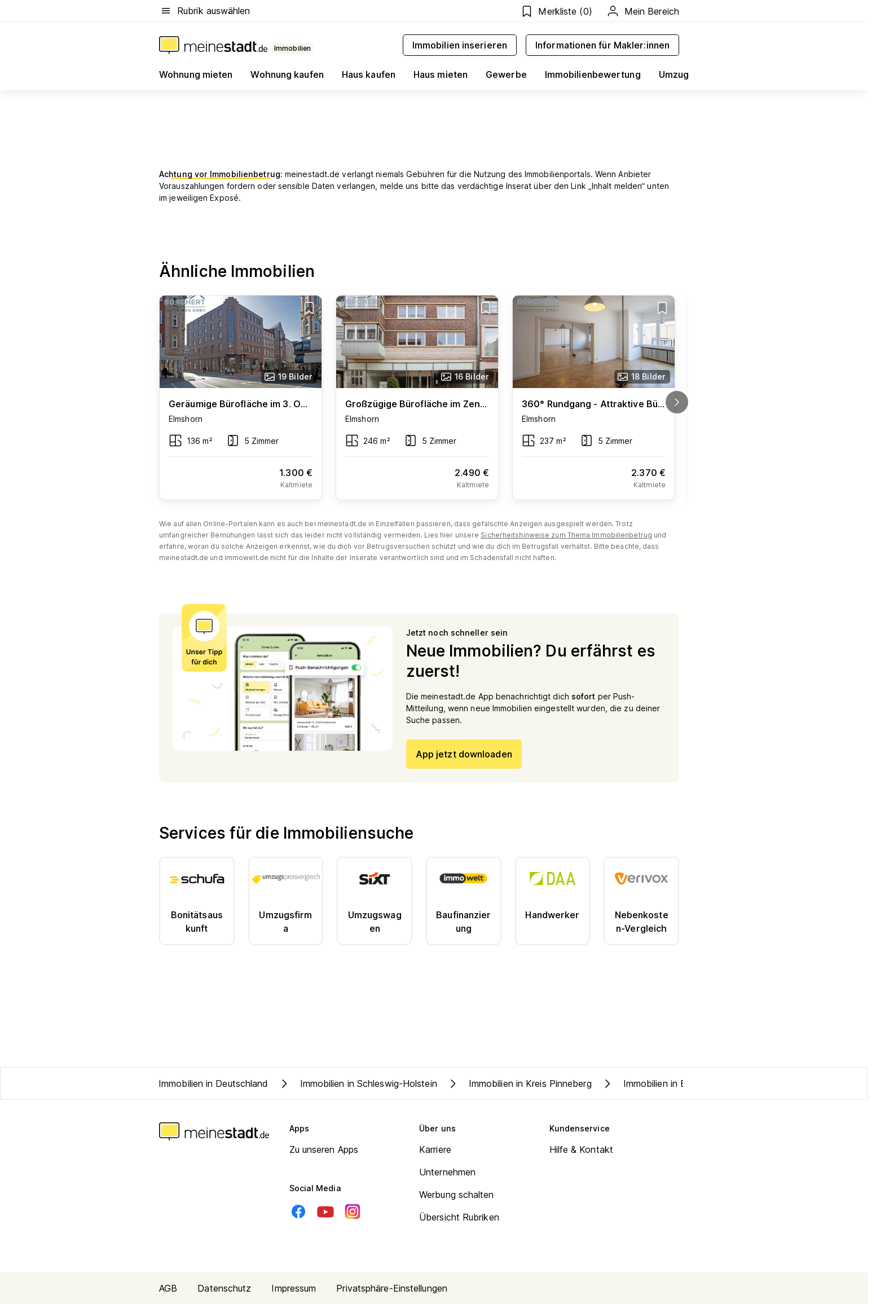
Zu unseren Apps (324, 1149)
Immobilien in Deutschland (213, 1083)
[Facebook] (298, 1211)
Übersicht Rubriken (459, 1217)
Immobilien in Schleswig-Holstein (357, 1083)
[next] (677, 402)
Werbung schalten (456, 1194)
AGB (168, 1288)
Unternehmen (447, 1172)
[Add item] (309, 308)
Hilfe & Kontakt (581, 1149)
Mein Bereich (642, 11)
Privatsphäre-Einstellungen (391, 1288)
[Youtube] (325, 1211)
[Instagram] (353, 1211)
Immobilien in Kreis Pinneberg (519, 1083)
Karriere (435, 1149)
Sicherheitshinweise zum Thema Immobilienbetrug (566, 535)
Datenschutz (224, 1288)
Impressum (293, 1288)
